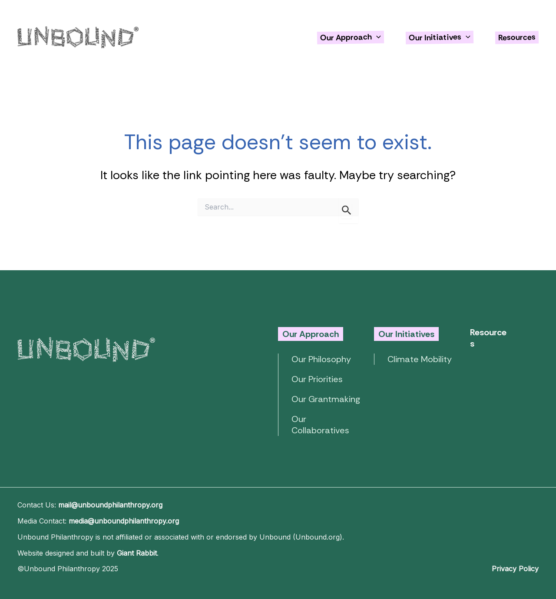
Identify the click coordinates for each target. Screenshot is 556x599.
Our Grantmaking (325, 399)
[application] (376, 37)
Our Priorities (317, 379)
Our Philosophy (321, 359)
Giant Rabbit (137, 553)
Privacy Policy (515, 568)
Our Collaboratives (320, 424)
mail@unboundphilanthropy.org (110, 505)
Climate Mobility (419, 359)
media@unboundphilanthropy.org (124, 521)
